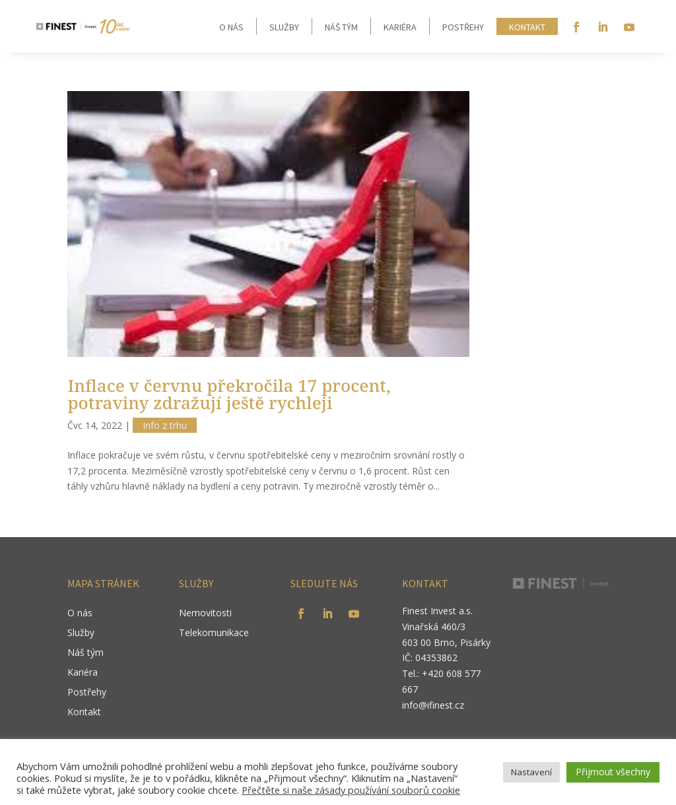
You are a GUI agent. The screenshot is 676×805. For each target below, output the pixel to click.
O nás (231, 27)
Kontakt (527, 27)
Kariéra (400, 27)
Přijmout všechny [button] (613, 771)
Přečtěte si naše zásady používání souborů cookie (351, 789)
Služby (284, 27)
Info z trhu (165, 425)
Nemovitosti (205, 613)
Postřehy (463, 27)
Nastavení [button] (531, 772)
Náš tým (341, 27)
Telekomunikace (214, 633)
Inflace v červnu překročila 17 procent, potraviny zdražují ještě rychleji (228, 393)
